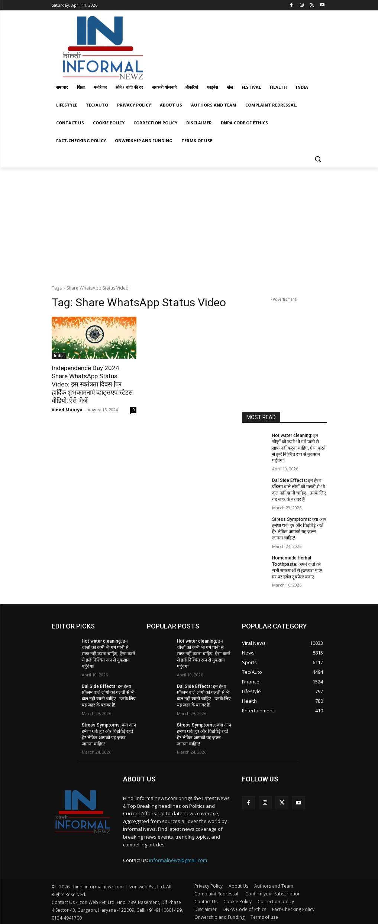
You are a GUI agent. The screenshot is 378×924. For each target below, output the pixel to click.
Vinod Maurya (67, 409)
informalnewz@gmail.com (178, 859)
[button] (318, 158)
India (59, 355)
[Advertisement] (240, 46)
